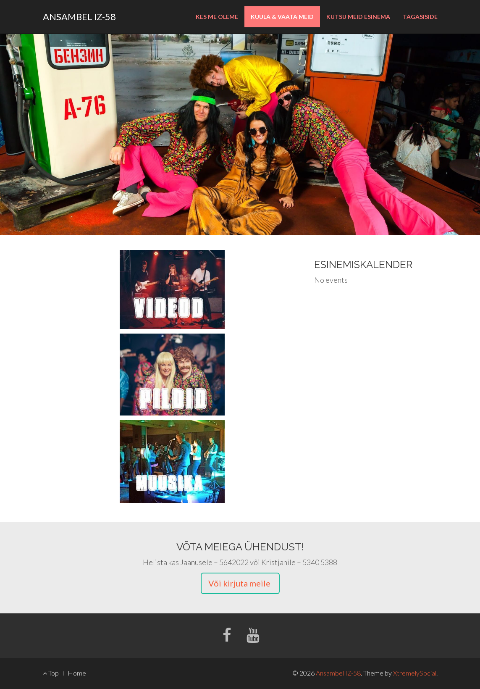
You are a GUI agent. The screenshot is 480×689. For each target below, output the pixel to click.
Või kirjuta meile (240, 583)
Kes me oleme (217, 16)
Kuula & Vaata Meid (282, 16)
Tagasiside (420, 16)
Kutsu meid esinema (358, 16)
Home (77, 673)
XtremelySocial (414, 673)
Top (51, 673)
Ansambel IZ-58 (79, 16)
